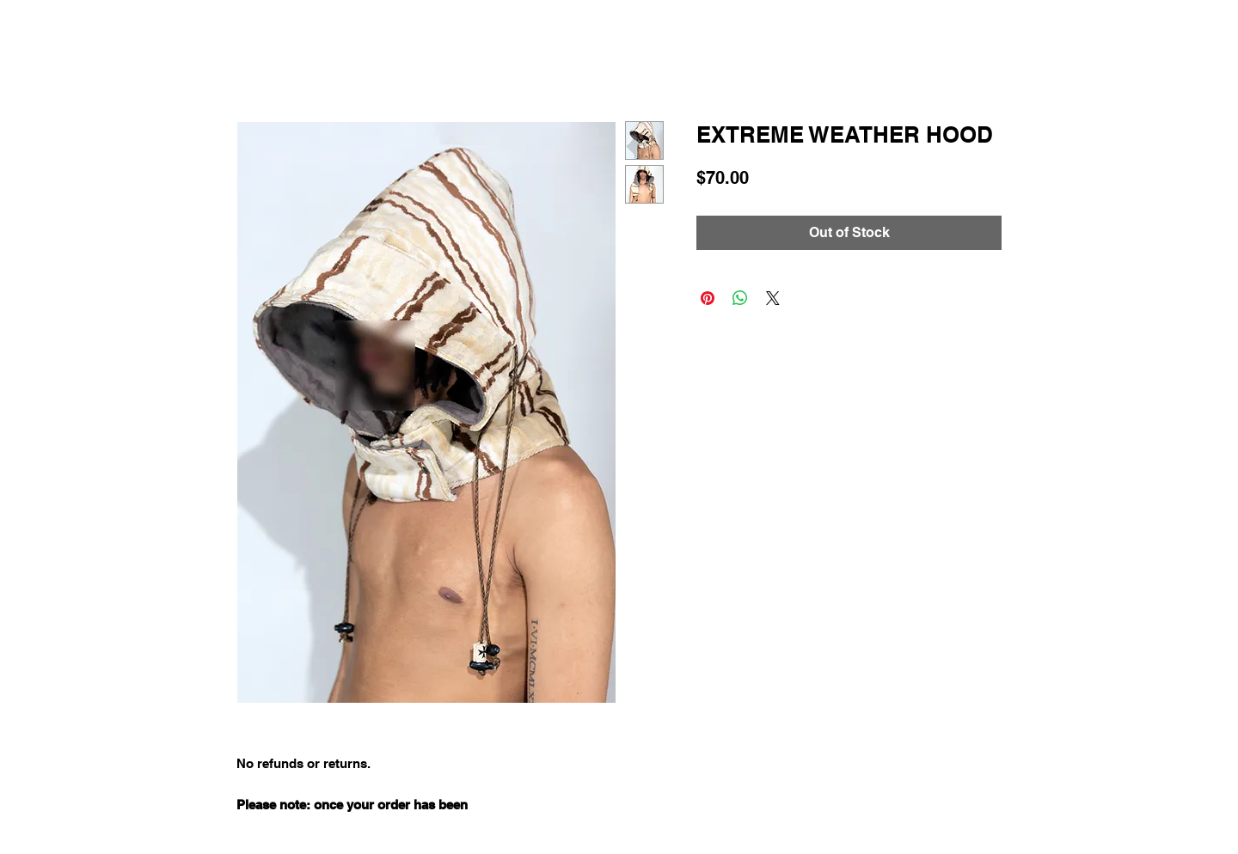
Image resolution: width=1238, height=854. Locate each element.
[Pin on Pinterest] (707, 298)
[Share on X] (773, 298)
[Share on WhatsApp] (740, 298)
